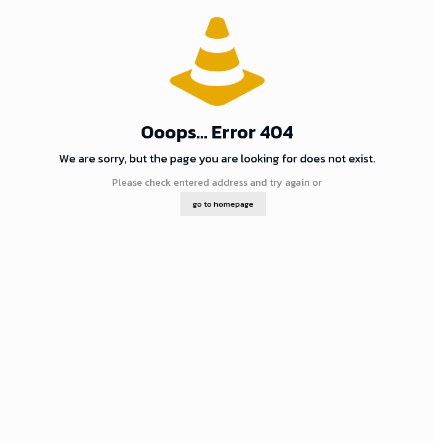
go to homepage (223, 204)
